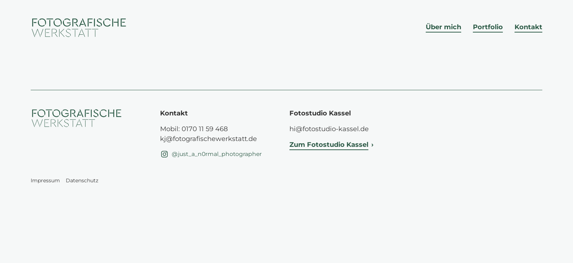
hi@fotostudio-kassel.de (329, 129)
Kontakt (528, 27)
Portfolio (488, 27)
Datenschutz (82, 180)
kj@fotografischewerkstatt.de (208, 139)
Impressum (45, 180)
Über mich (443, 27)
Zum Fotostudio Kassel (328, 145)
